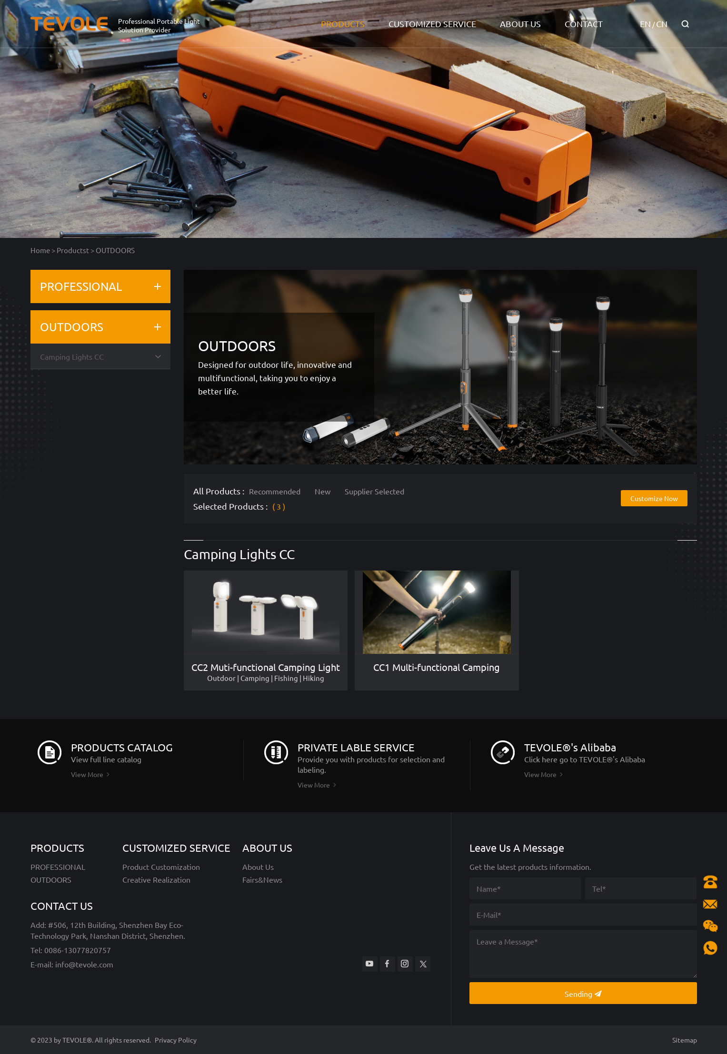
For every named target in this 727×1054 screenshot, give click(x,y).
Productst (73, 250)
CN (661, 24)
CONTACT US (61, 905)
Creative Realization (156, 879)
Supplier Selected (374, 491)
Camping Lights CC (72, 356)
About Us (258, 866)
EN (645, 24)
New (322, 491)
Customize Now (654, 498)
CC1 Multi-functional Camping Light (436, 667)
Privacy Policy (176, 1039)
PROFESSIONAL (81, 286)
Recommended (274, 491)
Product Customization (161, 866)
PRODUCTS (343, 24)
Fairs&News (262, 879)
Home (40, 250)
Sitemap (684, 1039)
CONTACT (584, 24)
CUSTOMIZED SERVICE (432, 24)
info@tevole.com (83, 964)
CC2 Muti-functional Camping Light (265, 667)
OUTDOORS (115, 250)
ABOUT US (520, 24)
